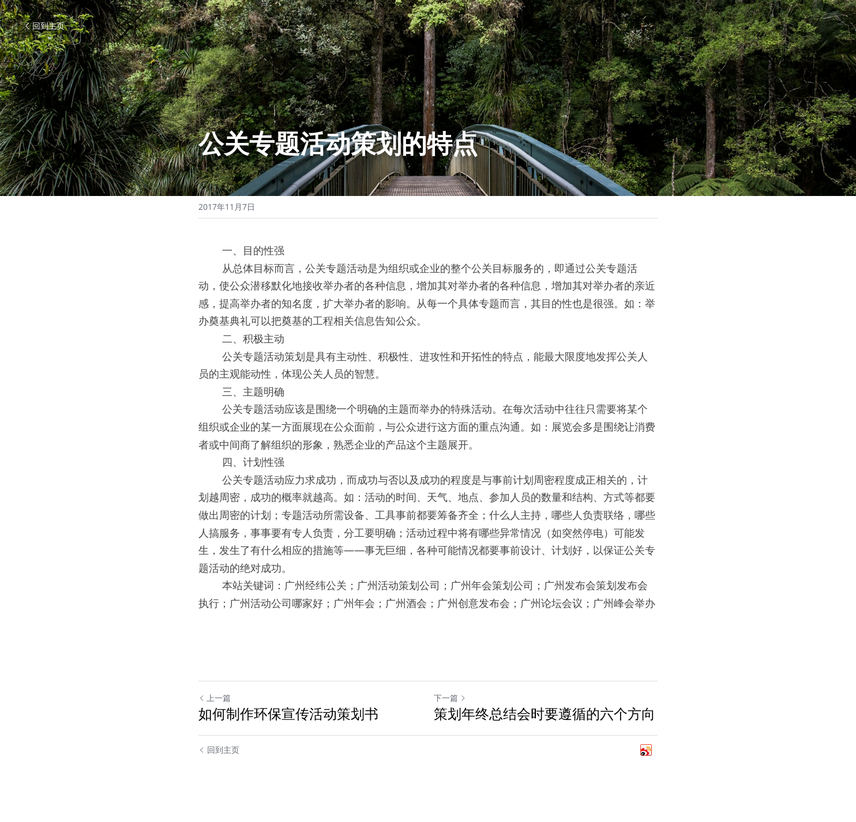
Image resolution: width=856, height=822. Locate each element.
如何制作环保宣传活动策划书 (288, 713)
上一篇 (214, 697)
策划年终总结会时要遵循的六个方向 (544, 713)
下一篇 (450, 697)
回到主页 (44, 25)
